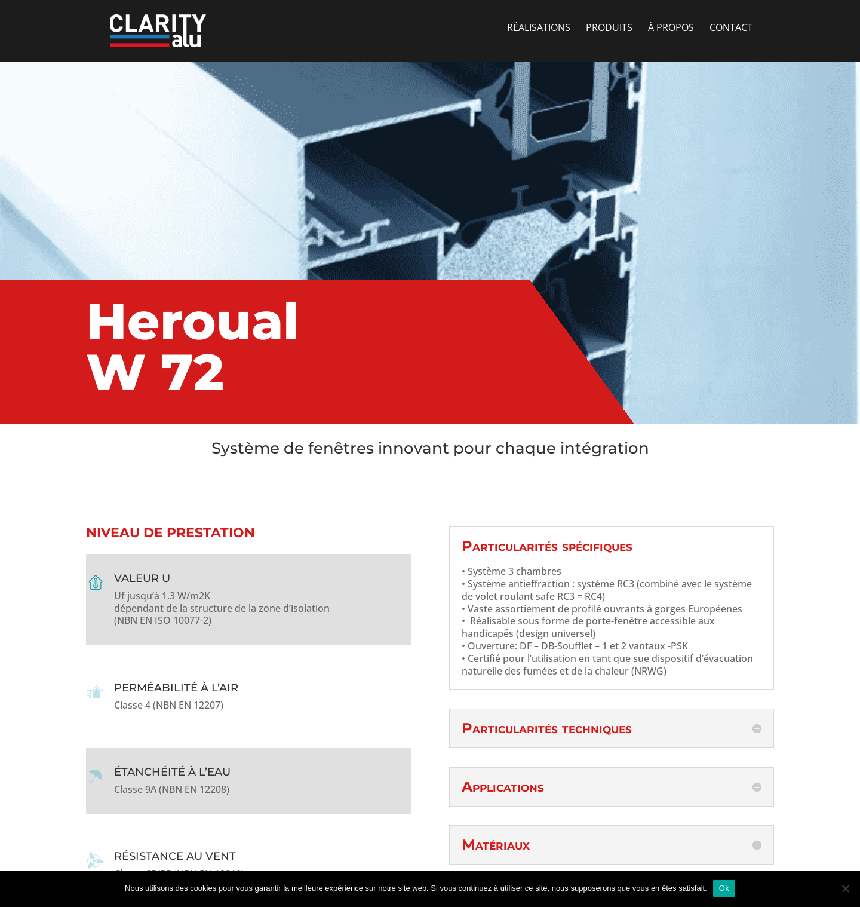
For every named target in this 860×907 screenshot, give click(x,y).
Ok (724, 888)
